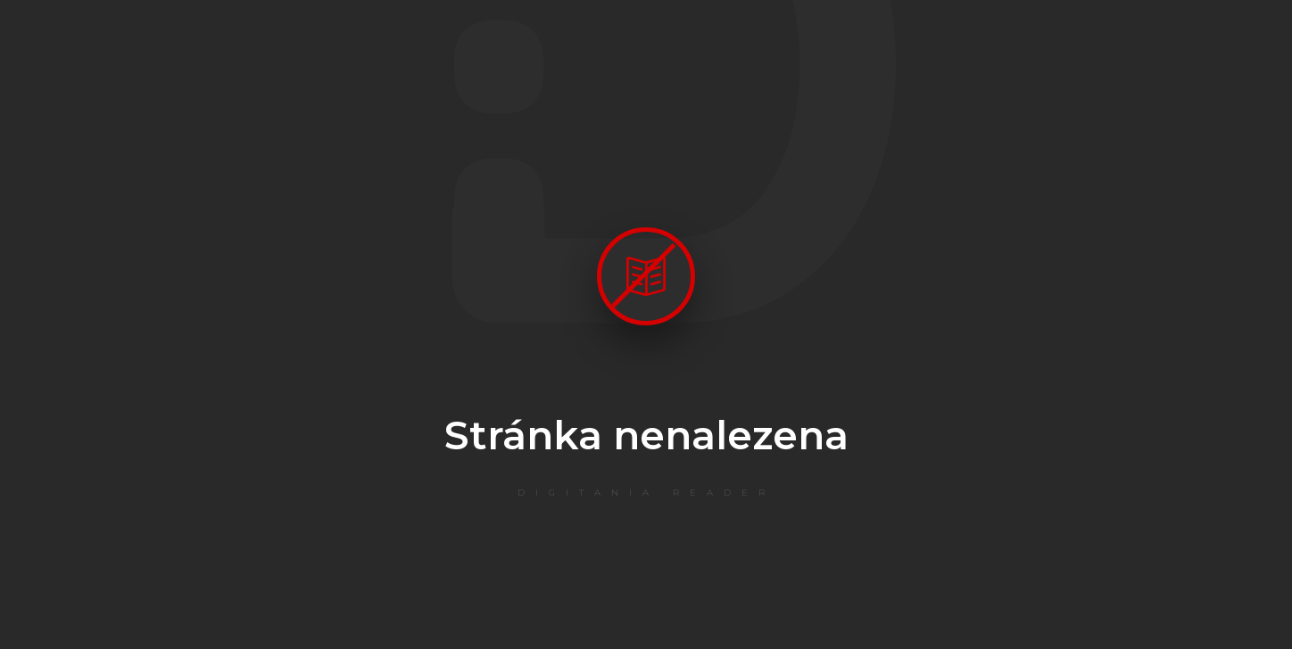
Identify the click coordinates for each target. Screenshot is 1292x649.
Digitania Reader (646, 492)
